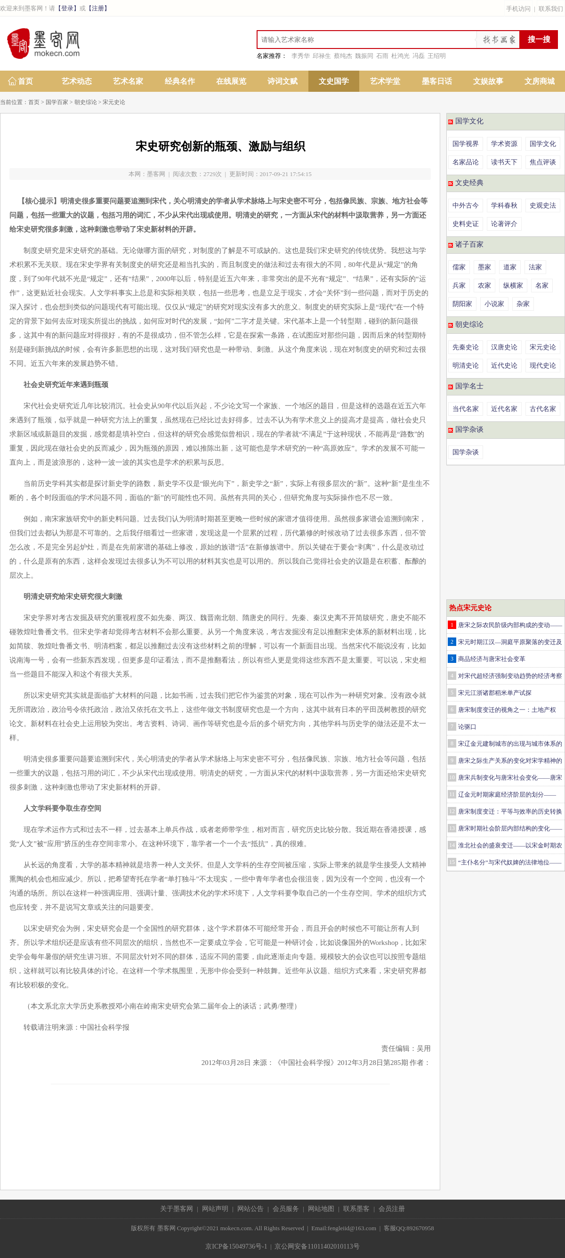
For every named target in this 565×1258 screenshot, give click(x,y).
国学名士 (469, 386)
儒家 (459, 267)
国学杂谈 (469, 429)
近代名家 (504, 408)
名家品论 (465, 162)
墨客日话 (437, 81)
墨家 (484, 267)
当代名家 (465, 408)
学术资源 (504, 143)
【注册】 (98, 8)
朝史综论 (85, 102)
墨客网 (156, 173)
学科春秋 (504, 205)
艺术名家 (128, 81)
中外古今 (465, 205)
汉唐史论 (504, 347)
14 (452, 845)
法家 (535, 267)
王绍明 (437, 55)
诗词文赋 (282, 81)
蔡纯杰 (343, 55)
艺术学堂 (385, 81)
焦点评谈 (543, 162)
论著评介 (504, 223)
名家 (542, 285)
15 (452, 862)
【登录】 (67, 8)
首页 (25, 81)
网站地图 (321, 1208)
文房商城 (540, 81)
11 (452, 794)
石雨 (382, 55)
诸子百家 (469, 244)
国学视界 (465, 143)
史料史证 (465, 223)
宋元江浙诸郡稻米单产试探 (495, 692)
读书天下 (504, 162)
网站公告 (250, 1208)
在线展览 (231, 81)
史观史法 (543, 205)
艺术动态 (77, 81)
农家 (484, 285)
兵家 (459, 285)
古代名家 (543, 408)
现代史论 (543, 365)
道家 (510, 267)
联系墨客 (356, 1208)
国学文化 (469, 121)
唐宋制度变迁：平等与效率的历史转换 (510, 811)
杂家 (523, 303)
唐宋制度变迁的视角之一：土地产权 (507, 709)
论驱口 (467, 726)
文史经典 (469, 182)
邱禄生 (322, 55)
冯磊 (418, 55)
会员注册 (392, 1208)
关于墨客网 (176, 1208)
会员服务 (286, 1208)
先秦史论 (465, 347)
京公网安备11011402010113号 (316, 1246)
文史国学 (334, 81)
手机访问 (518, 8)
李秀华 (300, 55)
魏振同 (364, 55)
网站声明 (215, 1208)
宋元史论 (114, 102)
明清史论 (465, 365)
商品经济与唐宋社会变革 (491, 658)
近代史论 (504, 365)
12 (452, 811)
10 (452, 777)
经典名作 (180, 81)
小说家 (494, 303)
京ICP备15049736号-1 (236, 1246)
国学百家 (57, 102)
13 (452, 828)
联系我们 (551, 8)
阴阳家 (462, 303)
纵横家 (513, 285)
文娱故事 (488, 81)
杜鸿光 (400, 55)
